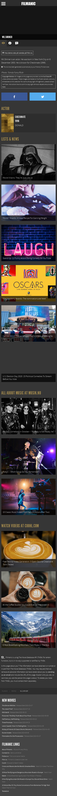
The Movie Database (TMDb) (21, 669)
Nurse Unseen (7, 733)
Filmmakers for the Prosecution (12, 736)
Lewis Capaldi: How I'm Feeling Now (14, 726)
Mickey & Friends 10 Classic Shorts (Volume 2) (17, 729)
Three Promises (7, 722)
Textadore (5, 791)
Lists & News (10, 139)
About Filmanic (7, 749)
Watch (4, 776)
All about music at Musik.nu (21, 393)
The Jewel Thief (7, 709)
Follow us (5, 756)
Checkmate (35, 63)
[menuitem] (5, 691)
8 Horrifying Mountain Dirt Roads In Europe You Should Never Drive (24, 779)
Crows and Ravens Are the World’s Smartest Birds (18, 766)
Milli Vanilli (5, 712)
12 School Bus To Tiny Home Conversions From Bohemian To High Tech (26, 785)
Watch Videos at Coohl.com (20, 525)
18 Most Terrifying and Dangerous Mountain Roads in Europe (22, 772)
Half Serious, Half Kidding (10, 719)
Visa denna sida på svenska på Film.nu (17, 53)
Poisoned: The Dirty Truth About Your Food (16, 716)
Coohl (4, 763)
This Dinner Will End (8, 705)
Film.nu (4, 760)
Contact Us (5, 753)
